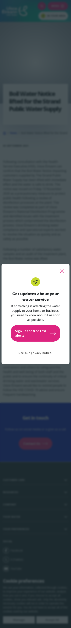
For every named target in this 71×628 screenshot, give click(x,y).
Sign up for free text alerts (35, 333)
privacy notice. (41, 353)
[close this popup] (61, 271)
